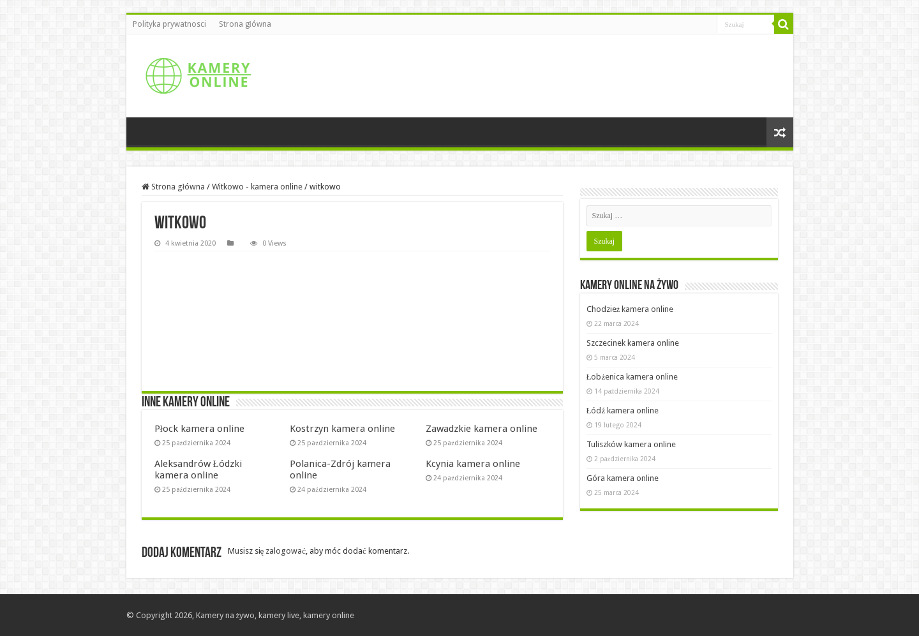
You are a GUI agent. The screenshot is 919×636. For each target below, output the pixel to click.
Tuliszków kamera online (631, 444)
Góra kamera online (623, 478)
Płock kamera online (199, 428)
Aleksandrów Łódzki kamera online (198, 469)
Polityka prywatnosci (169, 24)
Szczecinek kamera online (633, 343)
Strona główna (245, 24)
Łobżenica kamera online (632, 376)
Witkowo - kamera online (257, 186)
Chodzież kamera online (630, 309)
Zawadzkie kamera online (481, 428)
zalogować (285, 551)
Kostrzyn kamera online (342, 428)
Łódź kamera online (623, 410)
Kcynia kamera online (473, 464)
